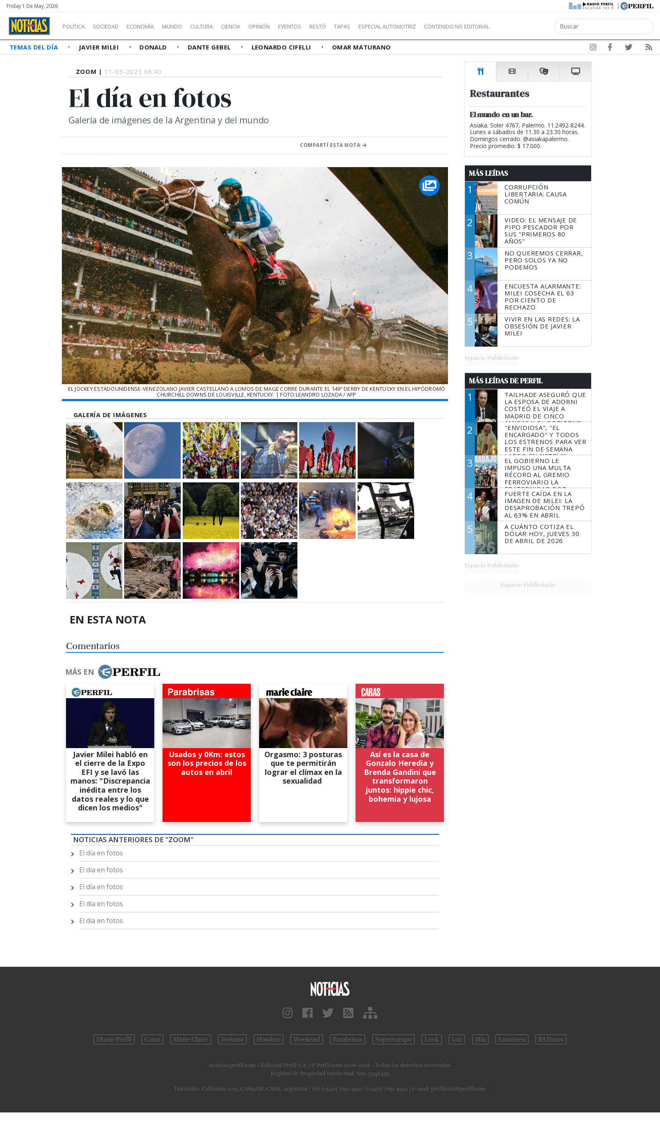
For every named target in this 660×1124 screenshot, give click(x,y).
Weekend (306, 1039)
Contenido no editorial (527, 26)
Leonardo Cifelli (283, 47)
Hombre (268, 1039)
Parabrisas (347, 1039)
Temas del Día (34, 47)
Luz (457, 1039)
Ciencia (259, 26)
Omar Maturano (361, 47)
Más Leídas (488, 173)
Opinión (292, 26)
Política (77, 26)
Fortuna (232, 1039)
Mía (480, 1039)
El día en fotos (101, 852)
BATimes (550, 1039)
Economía (154, 26)
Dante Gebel (210, 47)
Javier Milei (100, 47)
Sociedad (114, 26)
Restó (361, 26)
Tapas (389, 26)
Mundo (191, 26)
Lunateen (511, 1039)
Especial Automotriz (442, 26)
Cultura (225, 26)
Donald (154, 47)
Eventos (329, 26)
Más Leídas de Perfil (505, 381)
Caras (152, 1039)
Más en (112, 672)
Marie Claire (190, 1039)
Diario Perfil (114, 1039)
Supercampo (393, 1039)
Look (431, 1039)
